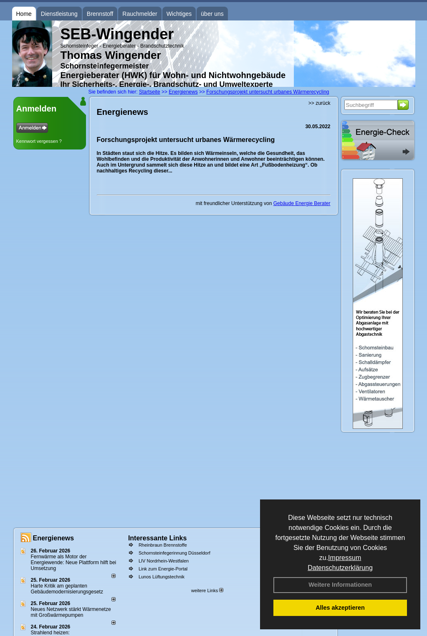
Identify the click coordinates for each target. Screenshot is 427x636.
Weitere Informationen (340, 584)
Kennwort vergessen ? (39, 141)
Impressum (344, 557)
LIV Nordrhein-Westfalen (164, 560)
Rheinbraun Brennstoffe (163, 544)
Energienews (53, 538)
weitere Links (207, 590)
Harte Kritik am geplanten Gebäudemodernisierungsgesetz (67, 589)
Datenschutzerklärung (340, 567)
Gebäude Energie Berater (302, 203)
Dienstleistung (59, 13)
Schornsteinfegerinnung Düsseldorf (174, 552)
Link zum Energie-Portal (163, 568)
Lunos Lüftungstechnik (161, 576)
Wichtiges (179, 13)
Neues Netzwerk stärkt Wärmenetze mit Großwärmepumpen (71, 612)
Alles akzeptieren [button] (340, 607)
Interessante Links (157, 538)
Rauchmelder (139, 13)
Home (24, 13)
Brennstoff (100, 13)
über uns (212, 13)
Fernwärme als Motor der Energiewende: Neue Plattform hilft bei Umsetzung (73, 562)
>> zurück (319, 103)
